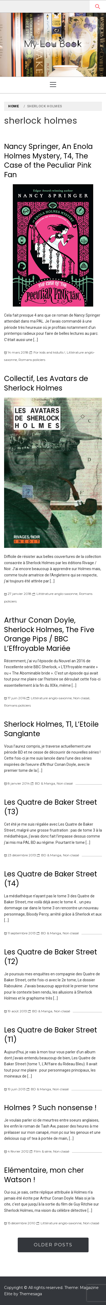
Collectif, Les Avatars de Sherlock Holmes (46, 383)
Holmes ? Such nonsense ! (50, 1108)
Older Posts (53, 1244)
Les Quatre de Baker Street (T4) (50, 878)
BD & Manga (45, 783)
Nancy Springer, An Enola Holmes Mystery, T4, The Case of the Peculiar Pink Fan (48, 161)
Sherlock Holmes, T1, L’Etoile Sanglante (51, 729)
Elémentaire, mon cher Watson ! (44, 1175)
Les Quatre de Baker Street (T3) (50, 807)
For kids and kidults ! (49, 352)
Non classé (81, 698)
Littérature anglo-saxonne (57, 594)
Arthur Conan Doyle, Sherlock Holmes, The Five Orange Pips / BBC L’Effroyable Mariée (49, 634)
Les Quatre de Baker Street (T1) (50, 1034)
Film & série (43, 1151)
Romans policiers (32, 360)
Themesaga (30, 1293)
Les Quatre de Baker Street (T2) (50, 956)
